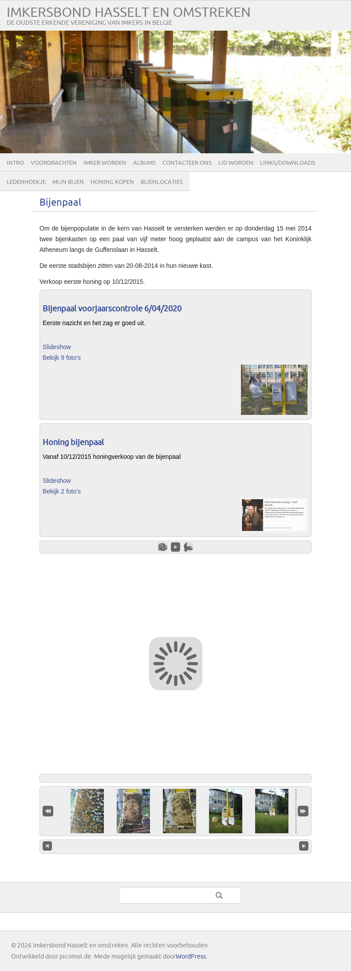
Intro (15, 163)
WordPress (191, 956)
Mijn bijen (68, 182)
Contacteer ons (187, 163)
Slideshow (57, 346)
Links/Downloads (287, 163)
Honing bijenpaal (73, 442)
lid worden (235, 163)
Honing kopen (112, 182)
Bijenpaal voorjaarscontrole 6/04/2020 (112, 309)
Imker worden (104, 163)
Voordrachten (54, 163)
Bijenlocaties (162, 182)
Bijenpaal (60, 203)
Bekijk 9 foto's (62, 357)
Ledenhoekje (26, 182)
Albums (144, 163)
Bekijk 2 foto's (62, 491)
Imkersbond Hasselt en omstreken (129, 13)
